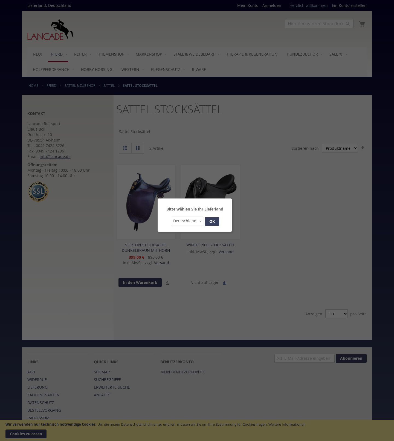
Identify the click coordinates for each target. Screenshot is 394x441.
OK (212, 221)
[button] (187, 221)
